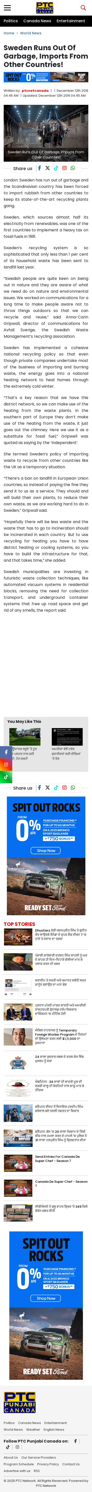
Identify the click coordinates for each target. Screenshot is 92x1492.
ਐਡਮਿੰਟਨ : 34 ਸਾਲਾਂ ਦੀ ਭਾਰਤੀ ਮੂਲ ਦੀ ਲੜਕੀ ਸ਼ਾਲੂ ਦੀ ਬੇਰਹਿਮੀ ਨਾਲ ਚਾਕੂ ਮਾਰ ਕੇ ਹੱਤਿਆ (59, 1085)
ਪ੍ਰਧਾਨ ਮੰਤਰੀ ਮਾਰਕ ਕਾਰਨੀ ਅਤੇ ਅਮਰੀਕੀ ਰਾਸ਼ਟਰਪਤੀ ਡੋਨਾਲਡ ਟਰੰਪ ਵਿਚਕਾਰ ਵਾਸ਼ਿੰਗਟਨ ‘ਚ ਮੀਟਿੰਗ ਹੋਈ (60, 1009)
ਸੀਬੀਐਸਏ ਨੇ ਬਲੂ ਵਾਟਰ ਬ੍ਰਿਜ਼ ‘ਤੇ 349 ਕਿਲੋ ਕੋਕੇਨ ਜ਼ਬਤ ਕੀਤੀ (61, 1208)
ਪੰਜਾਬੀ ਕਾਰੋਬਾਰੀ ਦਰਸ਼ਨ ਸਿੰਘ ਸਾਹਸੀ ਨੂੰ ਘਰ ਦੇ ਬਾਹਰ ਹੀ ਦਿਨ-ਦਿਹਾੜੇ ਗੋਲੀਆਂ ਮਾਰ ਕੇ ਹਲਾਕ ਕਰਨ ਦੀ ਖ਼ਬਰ (61, 959)
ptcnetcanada (35, 90)
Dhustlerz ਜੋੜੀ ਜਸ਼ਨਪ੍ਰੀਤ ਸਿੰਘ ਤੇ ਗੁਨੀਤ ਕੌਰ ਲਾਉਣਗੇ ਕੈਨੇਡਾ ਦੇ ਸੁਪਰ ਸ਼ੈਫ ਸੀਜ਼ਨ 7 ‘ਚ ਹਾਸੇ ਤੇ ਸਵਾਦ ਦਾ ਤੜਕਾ (61, 934)
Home (9, 33)
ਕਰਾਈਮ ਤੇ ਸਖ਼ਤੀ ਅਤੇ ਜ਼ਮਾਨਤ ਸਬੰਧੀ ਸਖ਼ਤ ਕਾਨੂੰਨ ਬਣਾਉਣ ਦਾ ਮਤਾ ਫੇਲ (60, 982)
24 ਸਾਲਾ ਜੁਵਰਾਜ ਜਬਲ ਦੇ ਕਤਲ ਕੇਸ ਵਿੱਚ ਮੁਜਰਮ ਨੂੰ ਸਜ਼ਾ (59, 1058)
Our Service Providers (38, 1457)
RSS (37, 1470)
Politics (11, 21)
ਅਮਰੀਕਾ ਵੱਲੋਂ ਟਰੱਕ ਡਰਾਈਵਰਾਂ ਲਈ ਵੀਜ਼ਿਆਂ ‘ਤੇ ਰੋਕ (66, 754)
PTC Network (46, 1485)
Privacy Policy (48, 1464)
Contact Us (71, 1464)
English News (54, 1429)
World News (30, 33)
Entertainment (71, 21)
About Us (11, 1457)
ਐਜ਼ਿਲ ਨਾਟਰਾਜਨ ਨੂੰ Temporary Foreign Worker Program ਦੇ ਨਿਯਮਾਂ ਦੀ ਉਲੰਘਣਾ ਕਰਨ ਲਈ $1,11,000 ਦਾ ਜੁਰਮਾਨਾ (61, 1036)
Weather (33, 1429)
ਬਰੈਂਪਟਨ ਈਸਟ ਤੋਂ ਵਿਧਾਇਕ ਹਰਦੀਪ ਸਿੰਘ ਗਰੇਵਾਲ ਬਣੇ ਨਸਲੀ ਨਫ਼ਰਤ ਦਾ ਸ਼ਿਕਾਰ (59, 1108)
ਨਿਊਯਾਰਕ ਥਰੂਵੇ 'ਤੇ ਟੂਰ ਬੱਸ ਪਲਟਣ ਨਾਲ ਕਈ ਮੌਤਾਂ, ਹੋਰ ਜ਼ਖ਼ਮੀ (23, 754)
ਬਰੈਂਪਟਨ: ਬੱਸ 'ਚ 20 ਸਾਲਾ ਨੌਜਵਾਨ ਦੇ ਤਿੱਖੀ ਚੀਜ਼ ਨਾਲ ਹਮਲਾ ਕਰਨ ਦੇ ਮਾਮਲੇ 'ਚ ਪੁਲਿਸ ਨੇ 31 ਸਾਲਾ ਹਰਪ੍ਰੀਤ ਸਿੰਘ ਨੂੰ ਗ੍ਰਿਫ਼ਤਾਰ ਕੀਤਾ (61, 1135)
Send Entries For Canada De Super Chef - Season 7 (57, 1158)
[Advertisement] (46, 665)
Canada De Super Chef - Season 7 (61, 1183)
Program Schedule (19, 1464)
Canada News (37, 21)
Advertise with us (17, 1470)
